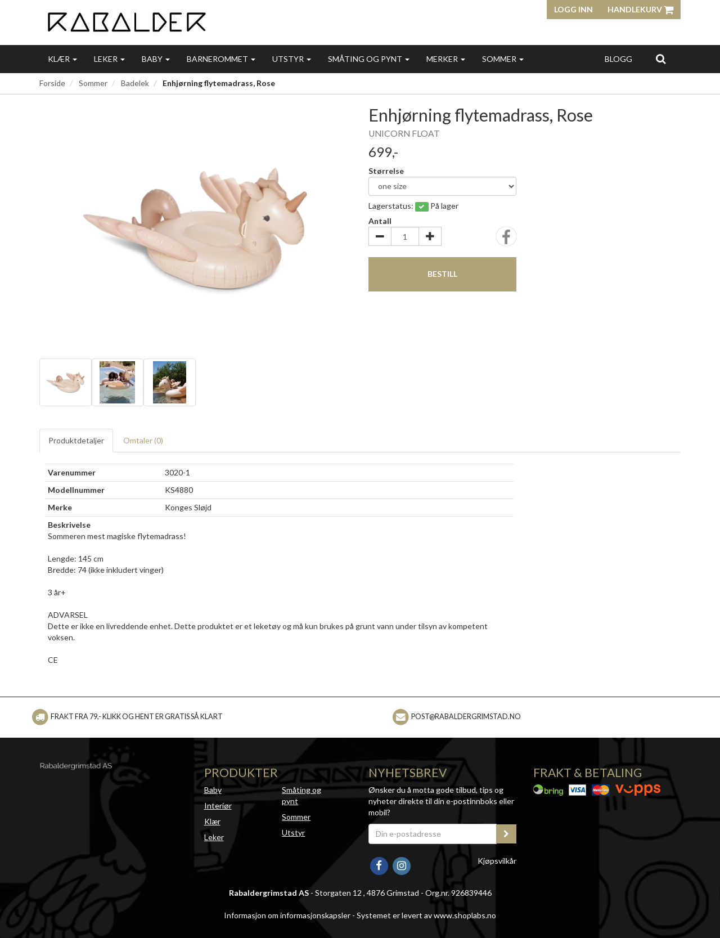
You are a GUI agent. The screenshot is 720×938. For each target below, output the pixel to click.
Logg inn (573, 9)
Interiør (218, 805)
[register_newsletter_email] (506, 833)
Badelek (135, 83)
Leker (109, 59)
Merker (445, 59)
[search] (660, 59)
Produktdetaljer (76, 440)
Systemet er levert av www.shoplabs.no (426, 915)
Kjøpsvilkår (497, 860)
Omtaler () (143, 440)
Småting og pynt (369, 59)
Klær (62, 59)
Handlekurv (640, 9)
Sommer (503, 59)
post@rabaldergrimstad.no (466, 716)
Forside (52, 83)
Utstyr (291, 59)
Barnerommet (221, 59)
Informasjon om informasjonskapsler (287, 915)
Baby (156, 59)
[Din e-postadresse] (432, 834)
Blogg (618, 59)
